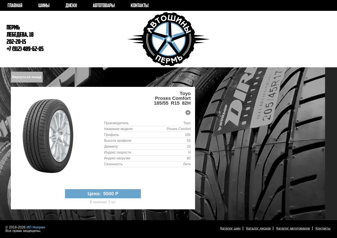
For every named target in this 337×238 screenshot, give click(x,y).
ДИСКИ (71, 5)
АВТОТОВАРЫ (104, 5)
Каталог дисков (258, 228)
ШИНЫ (43, 5)
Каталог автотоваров (293, 228)
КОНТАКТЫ (139, 5)
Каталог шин (230, 228)
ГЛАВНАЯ (15, 5)
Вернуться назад (26, 77)
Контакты (323, 228)
